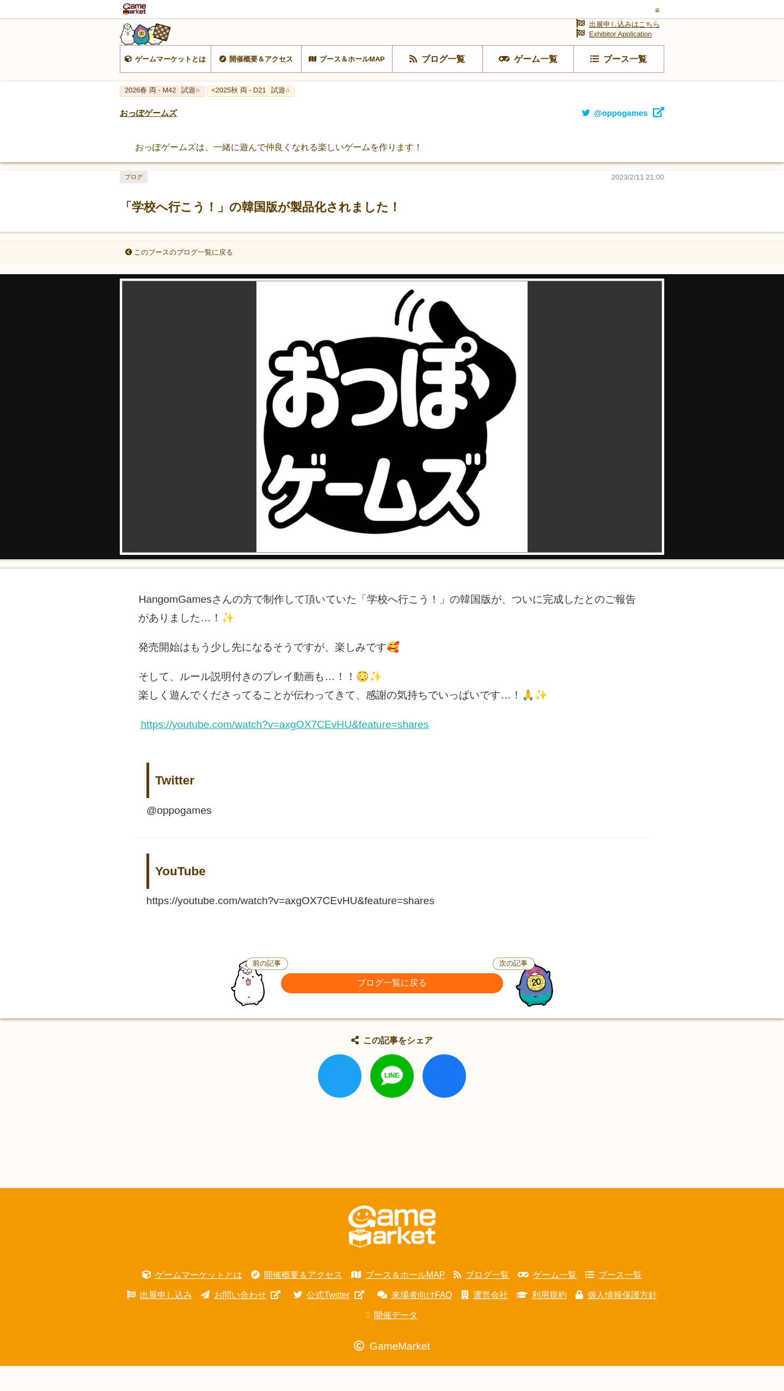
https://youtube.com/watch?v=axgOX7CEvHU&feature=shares (284, 749)
